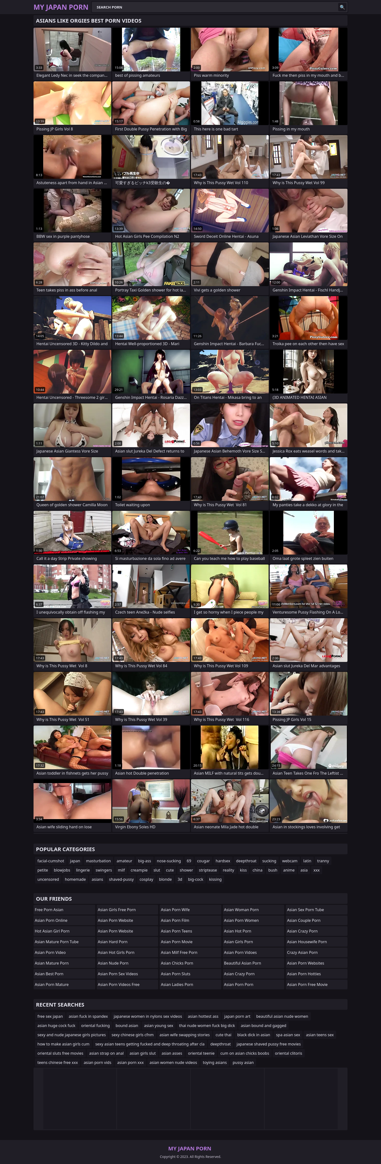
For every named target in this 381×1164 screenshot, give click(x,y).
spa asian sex (288, 1034)
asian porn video (50, 952)
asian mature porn (52, 963)
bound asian (127, 1025)
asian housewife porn (307, 941)
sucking (269, 861)
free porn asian (49, 909)
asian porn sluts (175, 973)
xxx (316, 870)
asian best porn (49, 973)
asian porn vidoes (240, 952)
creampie (139, 870)
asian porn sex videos (118, 973)
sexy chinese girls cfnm (133, 1034)
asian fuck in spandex (88, 1016)
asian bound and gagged (263, 1025)
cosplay (146, 879)
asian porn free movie (307, 984)
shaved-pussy (121, 879)
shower (186, 870)
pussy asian (243, 1062)
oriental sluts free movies (60, 1053)
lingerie (83, 870)
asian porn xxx (130, 1062)
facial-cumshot (50, 861)
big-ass (144, 861)
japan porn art (237, 1016)
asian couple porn (303, 920)
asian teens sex (320, 1034)
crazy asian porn (302, 952)
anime (288, 870)
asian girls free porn (117, 909)
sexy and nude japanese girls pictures (71, 1034)
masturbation (98, 861)
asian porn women (241, 920)
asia (304, 870)
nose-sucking (169, 861)
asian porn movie (176, 941)
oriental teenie (201, 1053)
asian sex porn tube (305, 909)
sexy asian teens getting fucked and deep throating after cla (150, 1044)
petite (42, 870)
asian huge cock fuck (56, 1025)
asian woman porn (241, 909)
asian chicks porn (177, 963)
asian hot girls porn (116, 952)
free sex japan (50, 1016)
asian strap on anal (106, 1053)
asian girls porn (238, 941)
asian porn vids (97, 1062)
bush (272, 870)
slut (157, 870)
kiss (243, 870)
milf (121, 870)
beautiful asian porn (242, 963)
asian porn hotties (304, 973)
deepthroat (246, 861)
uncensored (48, 879)
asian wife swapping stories (185, 1034)
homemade (75, 879)
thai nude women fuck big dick (207, 1025)
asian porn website (115, 920)
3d (180, 879)
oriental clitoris (288, 1053)
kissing (215, 879)
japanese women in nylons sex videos (148, 1016)
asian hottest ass (203, 1016)
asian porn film (175, 920)
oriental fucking (95, 1025)
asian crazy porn (239, 973)
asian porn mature (52, 984)
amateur (124, 861)
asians (97, 879)
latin (307, 861)
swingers (104, 870)
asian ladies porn (177, 984)
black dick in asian (253, 1034)
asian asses (172, 1053)
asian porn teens (176, 931)
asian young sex (158, 1025)
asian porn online (51, 920)
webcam (289, 861)
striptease (208, 870)
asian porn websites (305, 963)
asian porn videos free (119, 984)
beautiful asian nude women (282, 1016)
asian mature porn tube (57, 941)
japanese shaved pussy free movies (269, 1044)
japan (75, 861)
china (258, 870)
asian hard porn (113, 941)
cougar (203, 861)
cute (170, 870)
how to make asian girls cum (63, 1044)
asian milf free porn (179, 952)
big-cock (195, 879)
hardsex (223, 861)
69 (189, 861)
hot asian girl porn (52, 931)
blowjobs (62, 870)
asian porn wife (175, 909)
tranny (323, 861)
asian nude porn (113, 963)
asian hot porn (237, 931)
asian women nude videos (173, 1062)
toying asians (215, 1062)
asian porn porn (238, 984)
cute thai (223, 1034)
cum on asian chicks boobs (244, 1053)
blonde (165, 879)
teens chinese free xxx (57, 1062)
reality (228, 870)
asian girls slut (143, 1053)
